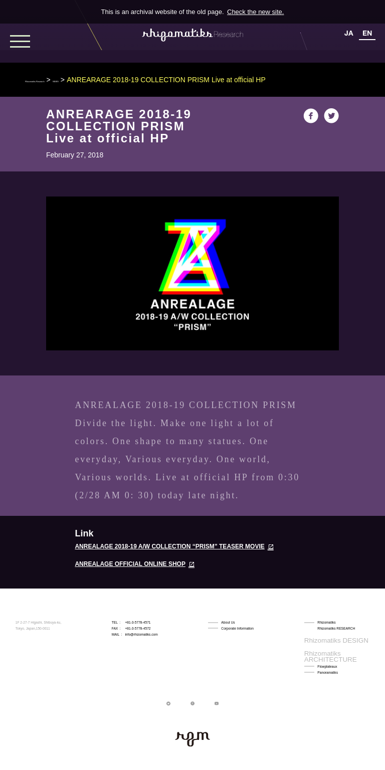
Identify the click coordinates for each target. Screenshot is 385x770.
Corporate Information (237, 628)
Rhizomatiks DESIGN (333, 634)
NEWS (114, 80)
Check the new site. (255, 12)
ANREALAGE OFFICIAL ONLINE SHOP (130, 563)
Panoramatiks (327, 652)
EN (367, 33)
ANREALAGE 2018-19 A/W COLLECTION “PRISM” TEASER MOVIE (169, 546)
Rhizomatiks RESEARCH (336, 628)
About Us (228, 622)
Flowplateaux (327, 646)
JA (348, 33)
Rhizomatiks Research (60, 80)
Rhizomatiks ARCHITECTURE (339, 640)
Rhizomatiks (326, 622)
